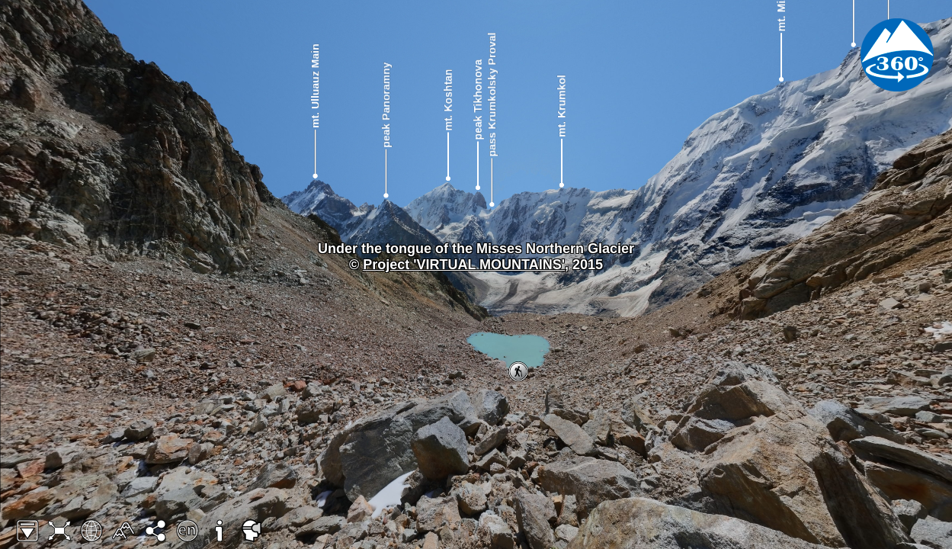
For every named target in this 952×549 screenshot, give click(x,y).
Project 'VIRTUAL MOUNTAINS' (464, 264)
